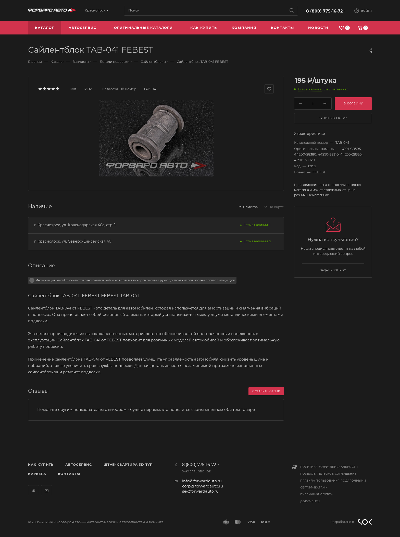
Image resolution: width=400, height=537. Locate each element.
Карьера (37, 474)
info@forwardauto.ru (202, 481)
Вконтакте (33, 490)
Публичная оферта (316, 494)
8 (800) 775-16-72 (324, 11)
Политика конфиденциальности (329, 467)
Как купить (41, 464)
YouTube (46, 490)
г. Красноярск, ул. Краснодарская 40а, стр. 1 (75, 225)
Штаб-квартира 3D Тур (128, 464)
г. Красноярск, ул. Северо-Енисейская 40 (72, 241)
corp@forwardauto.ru (202, 486)
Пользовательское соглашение (328, 473)
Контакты (69, 474)
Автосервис (78, 464)
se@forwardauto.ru (200, 491)
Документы (310, 501)
